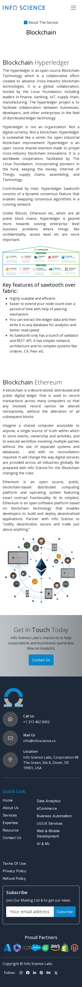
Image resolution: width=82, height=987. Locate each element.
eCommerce (47, 808)
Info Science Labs (38, 963)
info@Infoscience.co (39, 740)
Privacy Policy (14, 871)
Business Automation (54, 816)
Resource (11, 830)
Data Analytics (49, 801)
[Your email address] (30, 911)
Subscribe (65, 911)
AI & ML (43, 843)
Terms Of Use (14, 863)
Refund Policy (14, 878)
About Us (11, 808)
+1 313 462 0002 (36, 721)
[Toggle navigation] (73, 8)
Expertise (10, 823)
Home (8, 800)
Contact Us (41, 660)
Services (10, 815)
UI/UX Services (50, 823)
